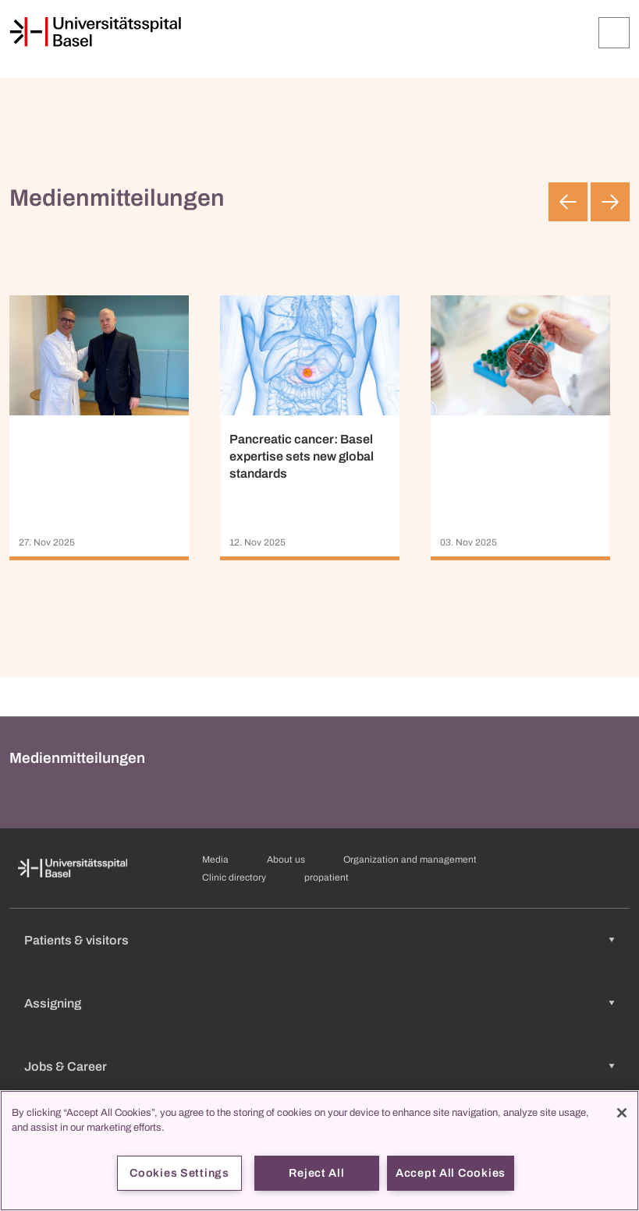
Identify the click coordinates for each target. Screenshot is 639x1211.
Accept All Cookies (451, 1173)
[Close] (622, 1113)
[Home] (95, 32)
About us (286, 859)
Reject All (316, 1173)
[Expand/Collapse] (614, 32)
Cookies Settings (179, 1173)
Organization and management (410, 859)
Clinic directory (234, 877)
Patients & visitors (76, 940)
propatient (326, 877)
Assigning (52, 1003)
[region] (319, 1150)
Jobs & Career (65, 1066)
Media (215, 859)
